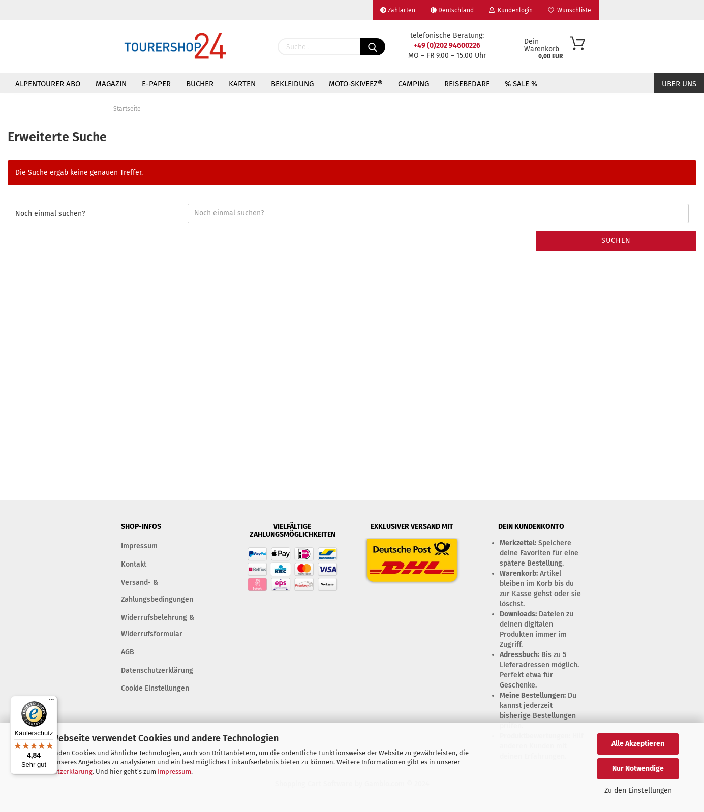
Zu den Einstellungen (638, 790)
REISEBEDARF (466, 83)
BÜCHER (199, 83)
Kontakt (133, 564)
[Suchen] (372, 46)
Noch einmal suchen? (50, 213)
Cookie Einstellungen (155, 688)
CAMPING (413, 83)
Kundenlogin (511, 10)
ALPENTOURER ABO (47, 83)
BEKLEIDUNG (292, 83)
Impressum (174, 771)
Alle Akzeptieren (637, 743)
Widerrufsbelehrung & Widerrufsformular (157, 625)
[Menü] (51, 702)
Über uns (679, 83)
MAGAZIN (111, 83)
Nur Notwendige (638, 768)
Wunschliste (569, 10)
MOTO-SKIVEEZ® (356, 83)
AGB (127, 652)
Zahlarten (397, 10)
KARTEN (242, 83)
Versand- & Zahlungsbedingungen (157, 590)
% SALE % (521, 83)
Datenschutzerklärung (59, 771)
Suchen (616, 240)
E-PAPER (156, 83)
